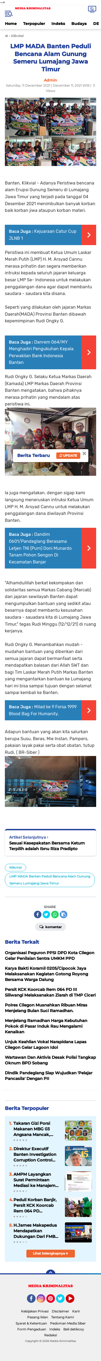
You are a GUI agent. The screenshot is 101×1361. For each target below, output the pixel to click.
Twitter (62, 1301)
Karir (76, 1311)
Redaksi (50, 1335)
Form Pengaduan (31, 1329)
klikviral (15, 867)
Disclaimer (60, 1311)
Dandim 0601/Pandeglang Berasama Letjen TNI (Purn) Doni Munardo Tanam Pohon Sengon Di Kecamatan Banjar (40, 548)
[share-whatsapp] (55, 914)
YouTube (74, 1301)
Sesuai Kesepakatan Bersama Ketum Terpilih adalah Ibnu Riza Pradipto (47, 845)
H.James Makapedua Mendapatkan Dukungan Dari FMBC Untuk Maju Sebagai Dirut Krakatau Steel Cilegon (35, 1231)
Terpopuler (34, 23)
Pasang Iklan (37, 1317)
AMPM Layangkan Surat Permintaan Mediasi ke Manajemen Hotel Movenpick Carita (37, 1180)
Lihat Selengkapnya (50, 1253)
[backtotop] (50, 1274)
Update (68, 455)
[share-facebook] (37, 914)
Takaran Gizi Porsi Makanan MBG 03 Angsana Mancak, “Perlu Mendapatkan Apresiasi (34, 1129)
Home (11, 23)
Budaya (79, 23)
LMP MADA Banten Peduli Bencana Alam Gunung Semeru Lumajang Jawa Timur (49, 879)
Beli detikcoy (73, 1329)
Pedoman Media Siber (68, 1323)
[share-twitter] (46, 914)
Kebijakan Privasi (34, 1311)
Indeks (58, 23)
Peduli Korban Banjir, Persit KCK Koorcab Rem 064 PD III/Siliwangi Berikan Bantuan (35, 1205)
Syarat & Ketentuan (31, 1323)
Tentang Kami (62, 1317)
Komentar (50, 926)
